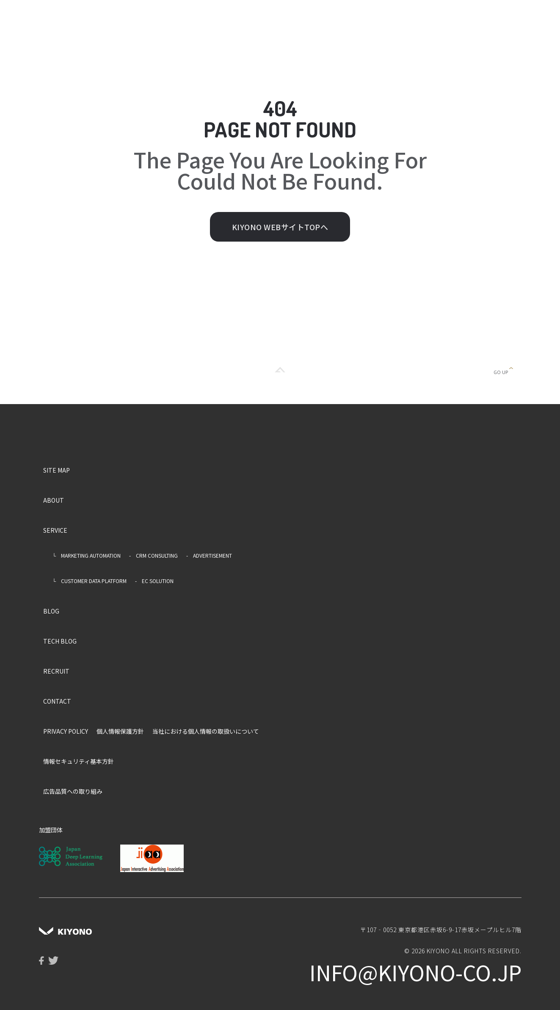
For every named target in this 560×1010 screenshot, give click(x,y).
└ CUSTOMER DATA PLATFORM (87, 580)
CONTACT (57, 701)
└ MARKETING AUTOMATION (84, 555)
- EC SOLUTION (154, 580)
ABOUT (53, 500)
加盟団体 (51, 830)
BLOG (51, 611)
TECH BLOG (60, 641)
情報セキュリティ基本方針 (78, 761)
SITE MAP (56, 470)
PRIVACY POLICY (65, 731)
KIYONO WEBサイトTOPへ (280, 226)
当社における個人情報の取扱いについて (205, 731)
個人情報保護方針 (120, 731)
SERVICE (55, 530)
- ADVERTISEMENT (209, 555)
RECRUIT (56, 671)
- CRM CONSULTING (153, 555)
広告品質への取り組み (72, 791)
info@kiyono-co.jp (415, 972)
